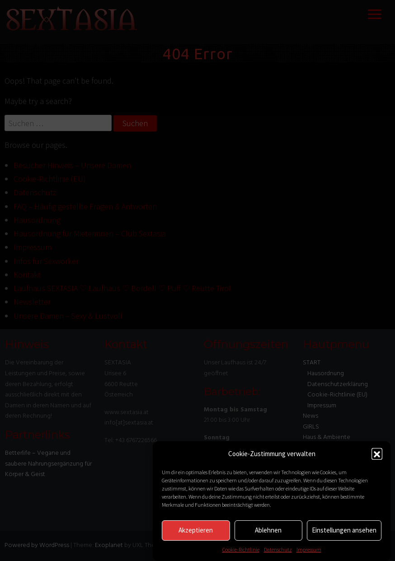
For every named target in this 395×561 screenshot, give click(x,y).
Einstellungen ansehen (344, 530)
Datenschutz (278, 549)
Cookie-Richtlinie (240, 549)
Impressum (308, 549)
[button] (376, 453)
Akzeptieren (196, 530)
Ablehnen (268, 530)
